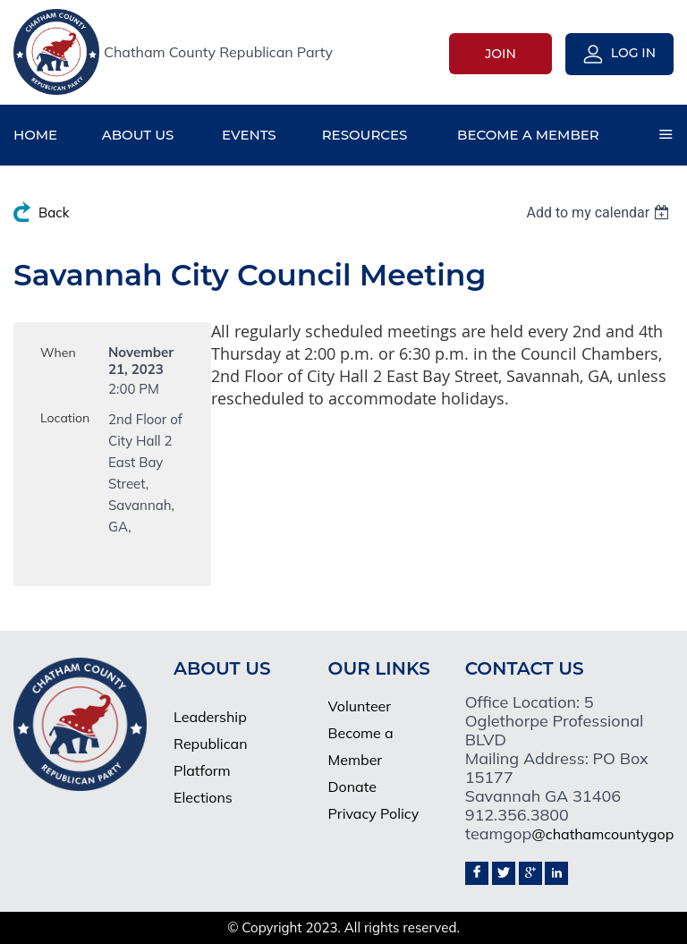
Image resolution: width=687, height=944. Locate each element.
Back (53, 212)
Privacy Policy (374, 813)
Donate (352, 786)
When (58, 352)
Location (64, 418)
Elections (203, 797)
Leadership (210, 717)
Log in (633, 53)
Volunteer (360, 706)
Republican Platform (210, 757)
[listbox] (600, 212)
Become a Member (361, 746)
